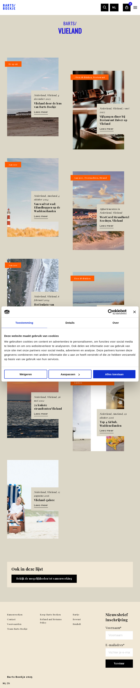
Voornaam (114, 628)
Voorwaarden (14, 624)
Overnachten (91, 177)
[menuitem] (114, 7)
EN (8, 683)
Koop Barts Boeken (50, 614)
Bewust (77, 619)
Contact (11, 619)
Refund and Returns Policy (51, 621)
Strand (103, 177)
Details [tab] (70, 322)
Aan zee (13, 164)
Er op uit (13, 64)
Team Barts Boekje (17, 628)
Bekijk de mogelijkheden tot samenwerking (44, 578)
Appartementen (108, 208)
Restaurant (99, 77)
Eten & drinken (83, 77)
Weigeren (26, 374)
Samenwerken (15, 614)
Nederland (40, 95)
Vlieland (52, 95)
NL (114, 7)
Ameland (52, 195)
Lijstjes (78, 382)
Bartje (76, 614)
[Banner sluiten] (134, 312)
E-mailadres (115, 645)
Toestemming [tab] (24, 322)
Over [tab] (115, 322)
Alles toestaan (114, 374)
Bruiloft (77, 624)
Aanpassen (70, 374)
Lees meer (41, 112)
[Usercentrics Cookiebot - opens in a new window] (111, 312)
